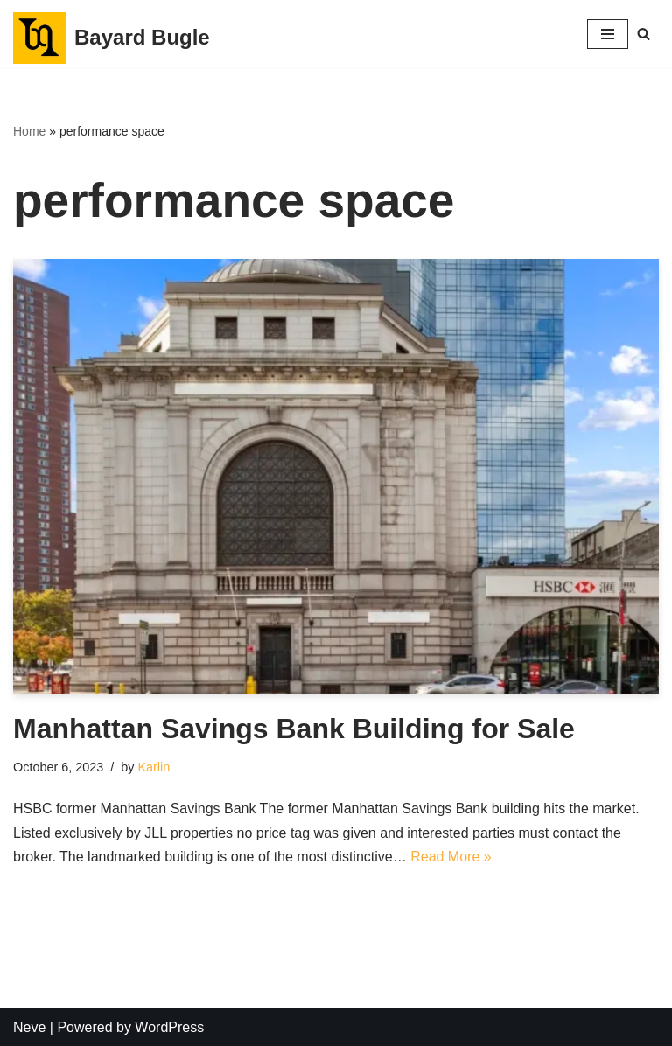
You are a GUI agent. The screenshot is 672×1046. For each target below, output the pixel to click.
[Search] (643, 33)
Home (29, 131)
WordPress (169, 1027)
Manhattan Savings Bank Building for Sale (294, 728)
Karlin (153, 767)
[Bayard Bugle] (111, 38)
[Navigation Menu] (607, 34)
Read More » (451, 856)
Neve (29, 1027)
